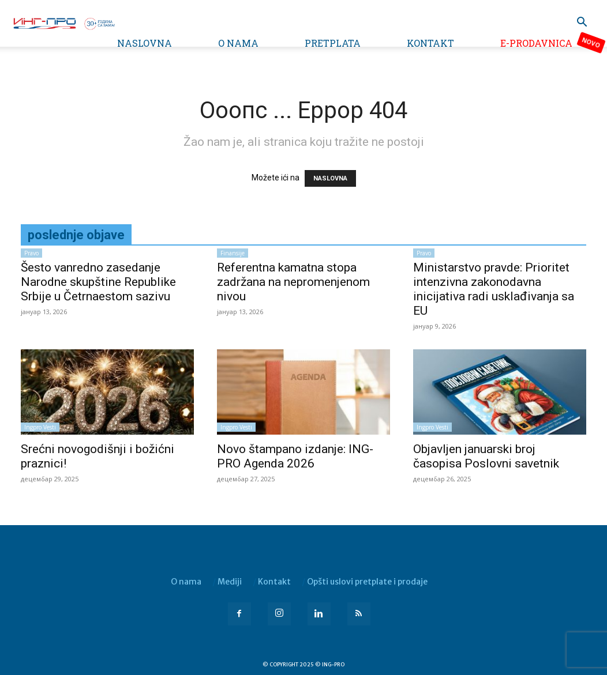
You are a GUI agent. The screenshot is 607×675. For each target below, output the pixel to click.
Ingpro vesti (40, 427)
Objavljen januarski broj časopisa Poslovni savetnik (486, 456)
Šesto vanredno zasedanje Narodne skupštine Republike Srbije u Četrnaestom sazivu (98, 282)
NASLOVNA (330, 178)
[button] (581, 23)
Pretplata (333, 43)
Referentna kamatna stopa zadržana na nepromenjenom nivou (293, 282)
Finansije (232, 253)
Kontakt (430, 43)
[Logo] (63, 22)
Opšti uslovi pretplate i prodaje (367, 581)
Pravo (31, 253)
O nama (238, 43)
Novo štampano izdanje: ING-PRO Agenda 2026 (295, 456)
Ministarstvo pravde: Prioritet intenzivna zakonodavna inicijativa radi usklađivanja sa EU (493, 289)
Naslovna (144, 43)
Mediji (230, 581)
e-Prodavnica (536, 43)
